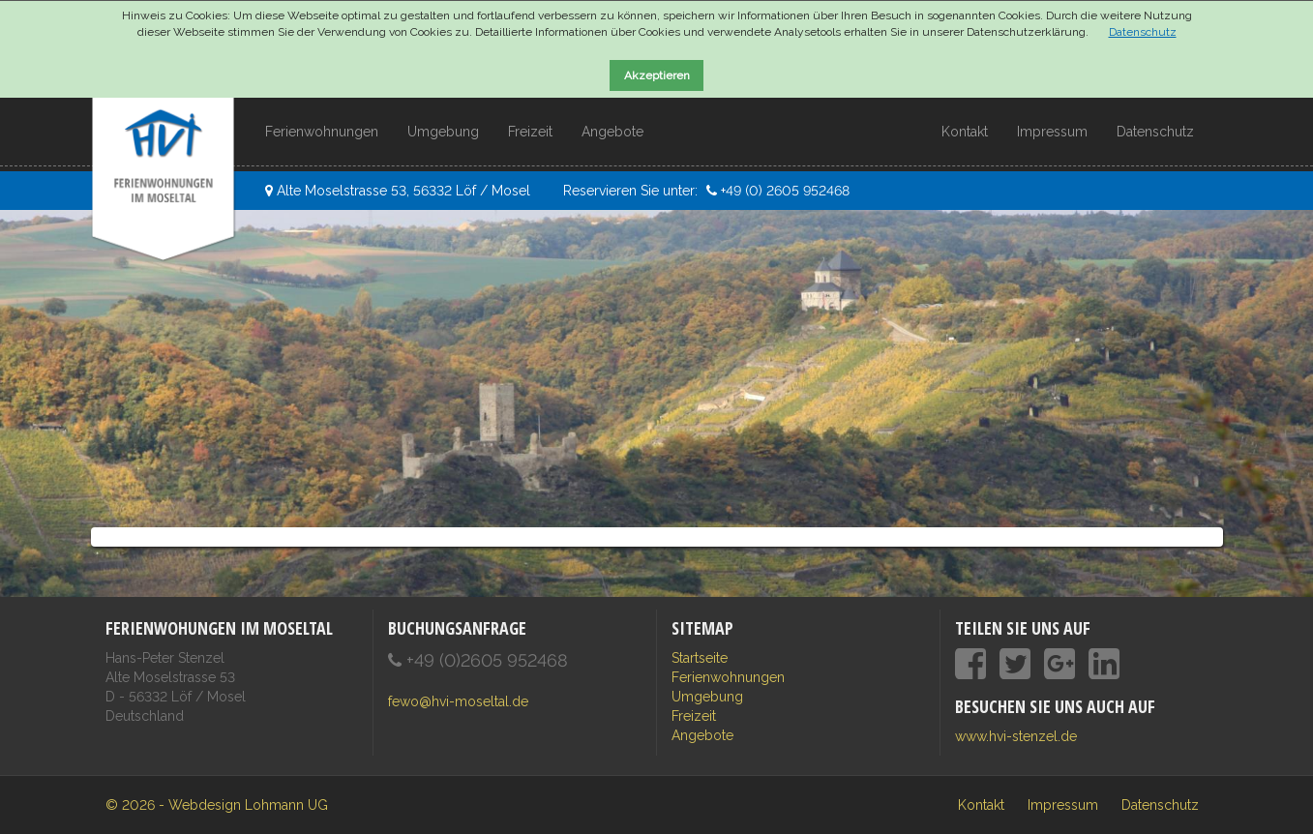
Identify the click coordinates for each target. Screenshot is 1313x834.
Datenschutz (1143, 32)
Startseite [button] (699, 658)
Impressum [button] (1052, 131)
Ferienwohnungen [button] (321, 131)
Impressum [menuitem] (1063, 805)
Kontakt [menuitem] (981, 805)
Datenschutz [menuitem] (1160, 805)
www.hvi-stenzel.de (1016, 736)
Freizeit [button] (530, 131)
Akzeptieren (657, 75)
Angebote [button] (612, 131)
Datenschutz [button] (1155, 131)
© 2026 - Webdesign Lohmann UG (216, 805)
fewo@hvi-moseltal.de (458, 701)
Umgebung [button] (443, 131)
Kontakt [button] (964, 131)
